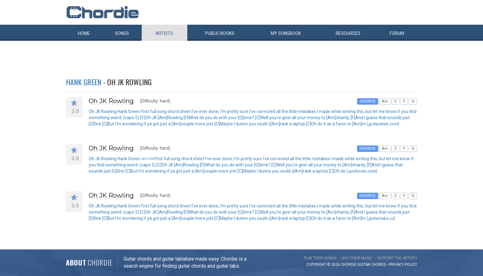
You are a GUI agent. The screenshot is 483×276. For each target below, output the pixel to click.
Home (84, 33)
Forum (397, 33)
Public (219, 33)
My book (286, 33)
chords (378, 264)
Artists (164, 33)
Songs (122, 33)
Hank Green (83, 81)
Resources (348, 33)
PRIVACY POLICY (403, 264)
